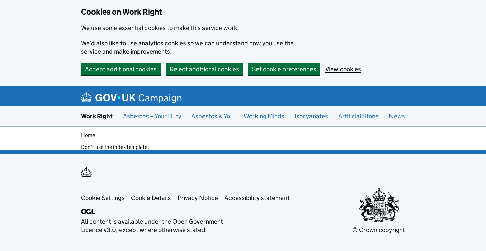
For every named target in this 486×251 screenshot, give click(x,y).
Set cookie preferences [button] (284, 69)
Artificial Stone (358, 116)
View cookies (343, 69)
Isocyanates (311, 116)
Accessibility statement (257, 198)
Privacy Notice (198, 198)
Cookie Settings (103, 198)
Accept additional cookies (121, 69)
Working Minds (264, 116)
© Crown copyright (378, 230)
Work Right (97, 116)
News (397, 116)
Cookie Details (151, 198)
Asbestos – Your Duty (152, 116)
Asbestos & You (212, 116)
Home (88, 135)
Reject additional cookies (204, 69)
